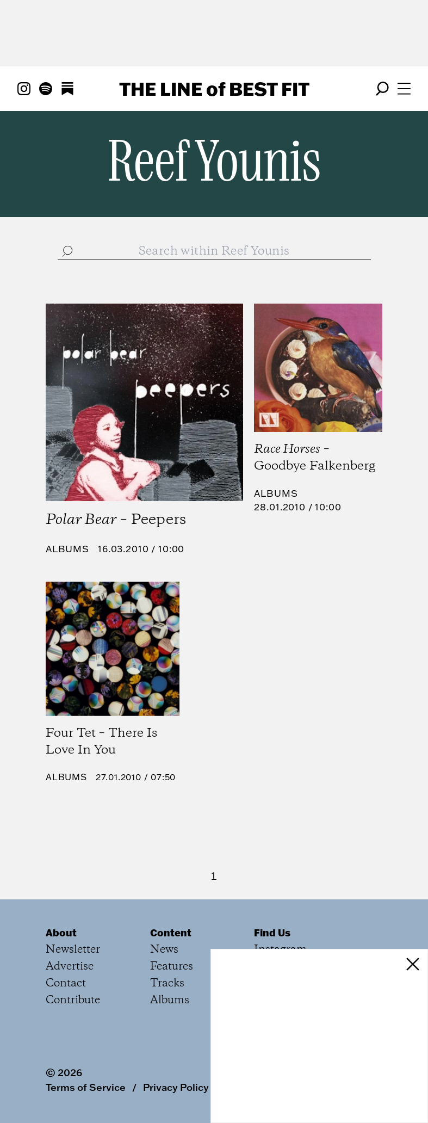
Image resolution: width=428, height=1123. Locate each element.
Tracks (167, 983)
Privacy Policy (176, 1087)
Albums (67, 548)
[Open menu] (404, 89)
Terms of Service (86, 1087)
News (164, 949)
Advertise (70, 966)
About (61, 932)
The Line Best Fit (214, 88)
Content (170, 932)
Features (171, 966)
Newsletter (73, 949)
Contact (66, 983)
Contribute (73, 1000)
